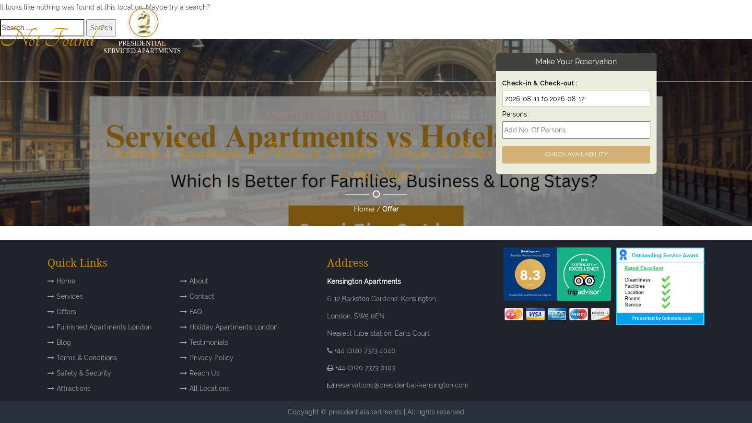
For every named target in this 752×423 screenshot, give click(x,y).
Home (364, 209)
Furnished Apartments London (104, 327)
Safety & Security (84, 373)
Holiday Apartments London (233, 327)
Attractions (74, 388)
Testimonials (208, 342)
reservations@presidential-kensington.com (402, 385)
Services (70, 296)
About (198, 281)
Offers (66, 312)
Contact (201, 296)
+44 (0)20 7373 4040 (361, 350)
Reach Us (204, 373)
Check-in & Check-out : (539, 83)
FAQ (195, 312)
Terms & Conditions (87, 358)
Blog (64, 342)
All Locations (209, 388)
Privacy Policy (211, 358)
